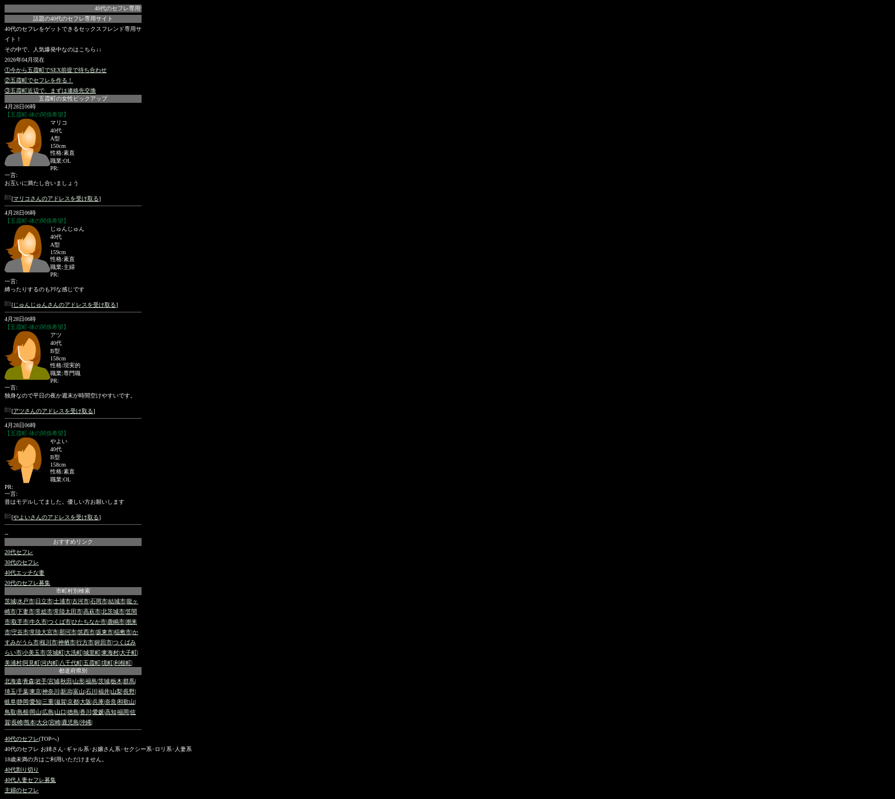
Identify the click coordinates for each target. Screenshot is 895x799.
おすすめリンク (73, 542)
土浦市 (62, 601)
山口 (60, 712)
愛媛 (98, 712)
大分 (42, 722)
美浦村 (13, 663)
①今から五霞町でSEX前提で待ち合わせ (56, 70)
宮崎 (55, 722)
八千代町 (70, 663)
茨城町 (55, 652)
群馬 (129, 681)
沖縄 (85, 722)
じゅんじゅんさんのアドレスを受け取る (64, 305)
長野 (129, 691)
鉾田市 (103, 642)
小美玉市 (34, 652)
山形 (78, 681)
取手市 (20, 622)
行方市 (85, 642)
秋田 (66, 681)
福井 (104, 691)
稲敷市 (122, 632)
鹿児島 (70, 722)
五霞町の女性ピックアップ (73, 98)
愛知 (35, 701)
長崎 (17, 722)
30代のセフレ (22, 562)
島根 (23, 712)
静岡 (23, 701)
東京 (35, 691)
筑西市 (86, 632)
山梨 (116, 691)
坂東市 (104, 632)
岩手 (41, 681)
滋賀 (60, 701)
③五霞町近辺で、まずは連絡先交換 (50, 90)
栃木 (116, 681)
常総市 (44, 611)
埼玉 (10, 691)
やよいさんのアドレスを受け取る (56, 517)
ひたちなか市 (89, 622)
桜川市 (48, 642)
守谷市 (20, 632)
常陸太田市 (68, 611)
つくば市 (59, 622)
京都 (73, 701)
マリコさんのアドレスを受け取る (56, 198)
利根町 (122, 663)
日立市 (44, 601)
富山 (78, 691)
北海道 (13, 681)
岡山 (35, 712)
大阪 (85, 701)
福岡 (123, 712)
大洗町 (73, 652)
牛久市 (38, 622)
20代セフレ (19, 552)
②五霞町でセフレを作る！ (39, 80)
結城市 (117, 601)
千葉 (23, 691)
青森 (28, 681)
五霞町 (91, 663)
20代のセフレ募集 (27, 583)
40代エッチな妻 (25, 572)
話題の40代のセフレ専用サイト (73, 18)
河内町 (49, 663)
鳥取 (10, 712)
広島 (48, 712)
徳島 (73, 712)
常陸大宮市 (44, 632)
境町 (107, 663)
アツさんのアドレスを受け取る (53, 411)
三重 (48, 701)
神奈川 (50, 691)
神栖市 (66, 642)
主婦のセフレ (22, 790)
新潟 (66, 691)
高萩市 (91, 611)
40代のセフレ (22, 739)
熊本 (29, 722)
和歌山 (126, 701)
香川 (85, 712)
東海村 (110, 652)
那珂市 (67, 632)
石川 (91, 691)
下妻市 (25, 611)
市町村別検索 (73, 591)
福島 (91, 681)
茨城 (10, 601)
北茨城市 (113, 611)
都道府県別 (73, 671)
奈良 (110, 701)
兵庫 (98, 701)
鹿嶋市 (115, 622)
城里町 (91, 652)
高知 (110, 712)
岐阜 (10, 701)
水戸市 (25, 601)
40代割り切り (22, 769)
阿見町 (31, 663)
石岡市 (98, 601)
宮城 (53, 681)
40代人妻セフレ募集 (30, 780)
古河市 (80, 601)
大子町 (128, 652)
